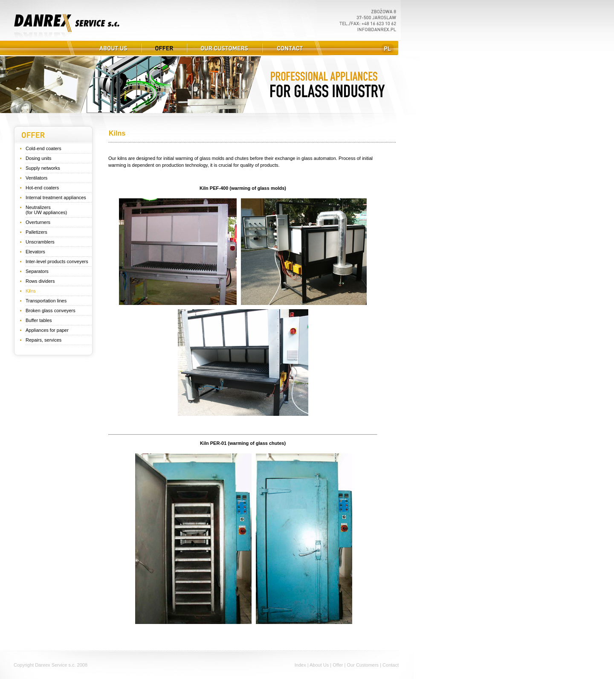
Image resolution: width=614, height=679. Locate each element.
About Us (319, 664)
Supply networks (43, 168)
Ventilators (36, 177)
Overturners (38, 222)
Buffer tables (39, 320)
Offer (338, 664)
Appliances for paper (47, 330)
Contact (390, 664)
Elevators (35, 251)
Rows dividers (40, 281)
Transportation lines (46, 300)
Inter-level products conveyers (57, 261)
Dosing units (39, 158)
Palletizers (36, 232)
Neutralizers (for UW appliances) (46, 210)
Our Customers (363, 664)
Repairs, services (43, 339)
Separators (37, 271)
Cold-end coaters (43, 148)
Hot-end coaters (42, 187)
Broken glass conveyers (50, 310)
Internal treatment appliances (56, 197)
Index (300, 664)
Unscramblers (40, 241)
